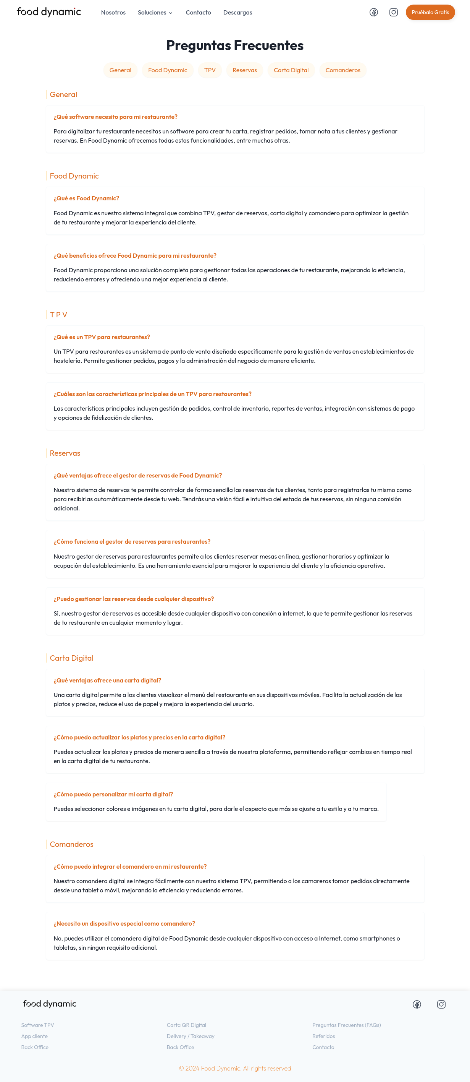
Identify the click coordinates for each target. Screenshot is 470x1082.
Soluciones (156, 12)
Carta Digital (291, 70)
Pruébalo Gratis (430, 12)
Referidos (323, 1036)
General (120, 70)
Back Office (35, 1047)
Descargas (237, 12)
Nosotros (113, 12)
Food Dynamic (167, 70)
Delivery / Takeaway (191, 1036)
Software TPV (38, 1025)
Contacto (198, 12)
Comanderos (343, 70)
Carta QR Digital (186, 1025)
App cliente (34, 1036)
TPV (210, 70)
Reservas (245, 70)
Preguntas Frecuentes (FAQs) (346, 1025)
